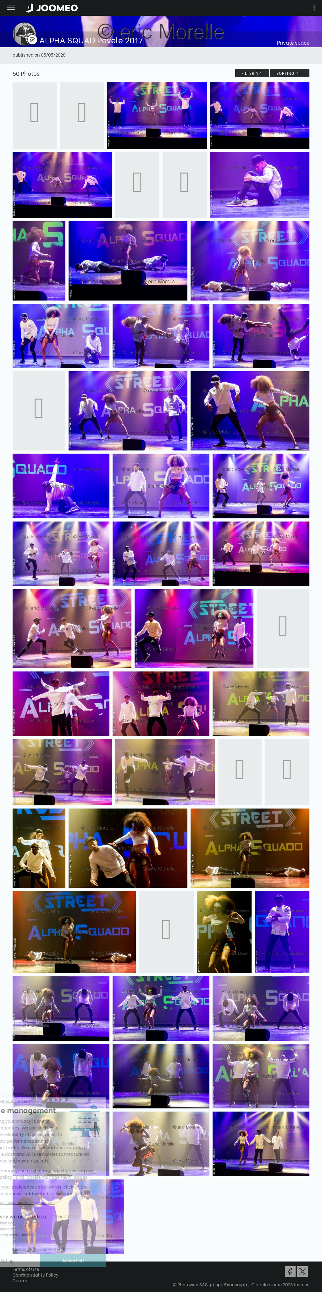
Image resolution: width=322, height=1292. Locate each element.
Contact (21, 1280)
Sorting (289, 73)
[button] (16, 1259)
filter (252, 73)
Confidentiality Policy (35, 1274)
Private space (293, 42)
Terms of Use (26, 1269)
